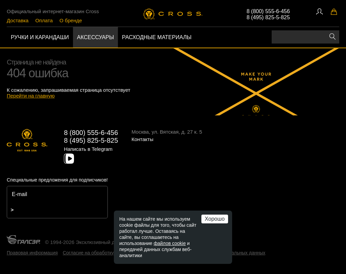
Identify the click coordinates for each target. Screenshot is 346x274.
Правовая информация (32, 252)
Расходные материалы (157, 37)
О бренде (70, 20)
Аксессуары (95, 37)
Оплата (44, 20)
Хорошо (215, 219)
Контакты (142, 139)
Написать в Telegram (88, 149)
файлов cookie (170, 243)
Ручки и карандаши (40, 37)
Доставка (17, 20)
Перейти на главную (31, 96)
